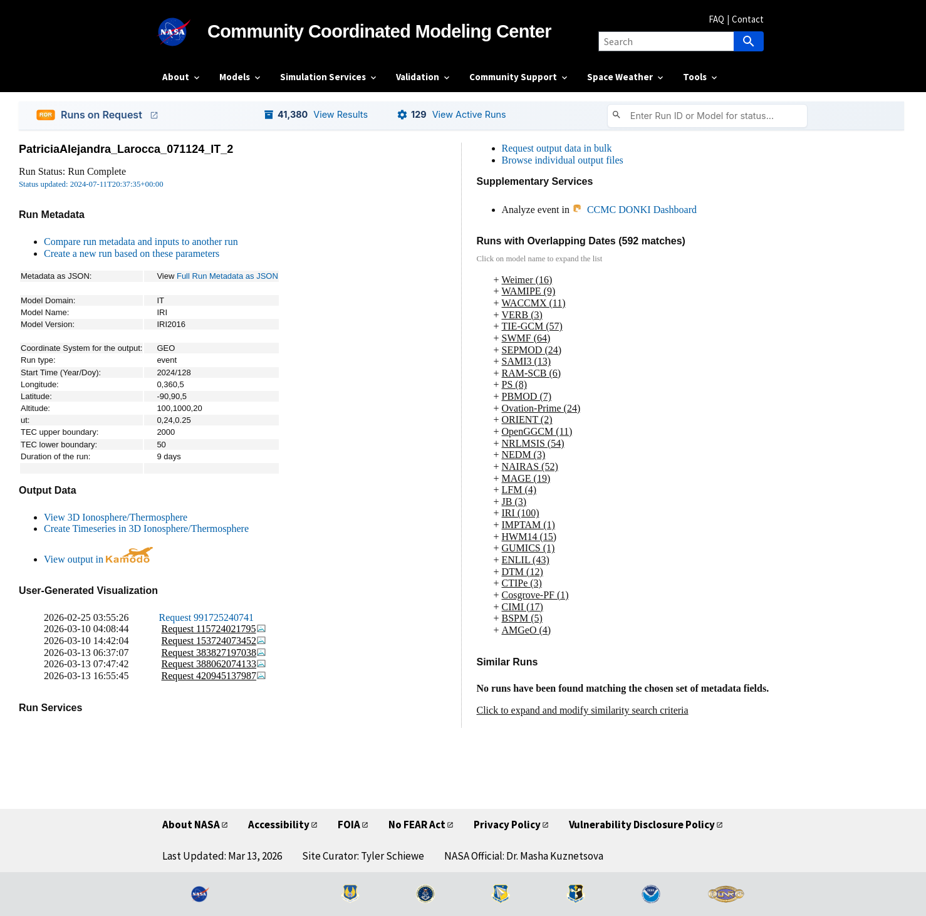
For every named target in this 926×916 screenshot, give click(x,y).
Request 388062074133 (214, 663)
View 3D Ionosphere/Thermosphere (115, 517)
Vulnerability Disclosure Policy (642, 824)
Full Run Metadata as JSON (227, 276)
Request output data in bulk (557, 148)
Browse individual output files (562, 160)
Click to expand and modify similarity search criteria (583, 710)
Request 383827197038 (214, 652)
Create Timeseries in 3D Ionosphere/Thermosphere (146, 528)
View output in (98, 559)
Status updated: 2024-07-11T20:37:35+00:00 (91, 184)
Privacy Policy (507, 824)
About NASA (191, 824)
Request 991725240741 (206, 617)
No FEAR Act (416, 824)
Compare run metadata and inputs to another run (141, 241)
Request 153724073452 (214, 640)
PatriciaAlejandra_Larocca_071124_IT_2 (126, 149)
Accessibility (279, 824)
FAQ (716, 19)
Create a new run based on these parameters (131, 253)
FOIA (349, 824)
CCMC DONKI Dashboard (634, 209)
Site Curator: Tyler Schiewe (363, 856)
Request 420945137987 (214, 675)
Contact (748, 19)
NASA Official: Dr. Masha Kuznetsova (523, 856)
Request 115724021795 (214, 628)
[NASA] (184, 32)
